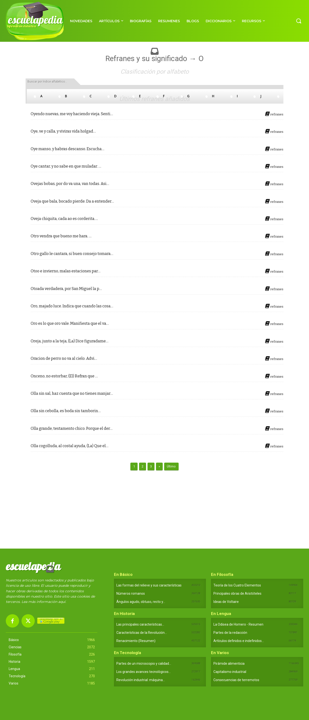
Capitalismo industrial (229, 672)
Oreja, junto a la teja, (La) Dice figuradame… (69, 341)
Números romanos (130, 593)
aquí (61, 602)
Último (171, 466)
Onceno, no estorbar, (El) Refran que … (64, 376)
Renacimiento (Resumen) (135, 641)
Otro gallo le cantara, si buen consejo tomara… (72, 254)
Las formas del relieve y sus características (149, 585)
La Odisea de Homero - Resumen (238, 624)
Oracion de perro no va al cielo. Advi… (64, 358)
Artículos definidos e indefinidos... (238, 641)
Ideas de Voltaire (226, 602)
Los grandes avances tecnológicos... (143, 672)
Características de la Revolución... (141, 633)
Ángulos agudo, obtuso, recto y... (140, 602)
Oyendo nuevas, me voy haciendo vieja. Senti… (72, 114)
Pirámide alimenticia (229, 663)
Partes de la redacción (230, 633)
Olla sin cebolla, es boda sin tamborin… (66, 411)
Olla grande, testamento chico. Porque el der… (71, 428)
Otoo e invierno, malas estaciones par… (65, 271)
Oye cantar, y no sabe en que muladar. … (66, 166)
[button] (298, 20)
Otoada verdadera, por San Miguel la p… (66, 289)
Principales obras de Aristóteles (237, 593)
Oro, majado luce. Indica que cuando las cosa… (72, 306)
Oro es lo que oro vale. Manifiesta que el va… (70, 323)
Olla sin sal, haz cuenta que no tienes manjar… (72, 393)
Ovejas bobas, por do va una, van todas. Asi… (70, 184)
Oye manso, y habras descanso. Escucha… (67, 149)
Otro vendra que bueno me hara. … (61, 236)
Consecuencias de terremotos (236, 680)
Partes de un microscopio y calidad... (143, 663)
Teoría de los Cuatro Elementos (237, 585)
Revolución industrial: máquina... (140, 680)
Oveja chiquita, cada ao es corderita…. (64, 219)
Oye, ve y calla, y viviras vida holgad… (63, 131)
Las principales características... (140, 624)
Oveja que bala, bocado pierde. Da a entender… (72, 201)
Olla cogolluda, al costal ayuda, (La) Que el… (69, 446)
